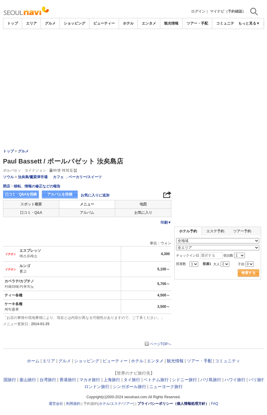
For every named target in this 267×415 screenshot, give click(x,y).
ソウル (8, 177)
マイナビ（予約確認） (228, 11)
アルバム (87, 212)
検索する (248, 273)
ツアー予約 (242, 231)
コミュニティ (227, 23)
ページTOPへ (160, 344)
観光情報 (171, 23)
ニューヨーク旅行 (166, 386)
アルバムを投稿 (59, 194)
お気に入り (143, 212)
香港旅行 (67, 379)
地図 (143, 204)
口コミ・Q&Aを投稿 (21, 194)
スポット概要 (31, 204)
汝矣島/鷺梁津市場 (33, 177)
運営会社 (56, 404)
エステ (116, 404)
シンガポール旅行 (129, 386)
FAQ (214, 404)
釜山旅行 (27, 379)
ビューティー (104, 23)
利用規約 (73, 404)
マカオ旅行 (89, 379)
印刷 (166, 222)
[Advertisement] (133, 45)
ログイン (198, 11)
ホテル (128, 23)
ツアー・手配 (197, 23)
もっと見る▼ (249, 23)
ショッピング (74, 23)
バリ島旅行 (210, 379)
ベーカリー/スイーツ (85, 177)
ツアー (128, 404)
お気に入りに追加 (95, 195)
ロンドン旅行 (96, 386)
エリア (31, 23)
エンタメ (149, 23)
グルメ (50, 23)
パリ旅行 (257, 379)
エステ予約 (215, 231)
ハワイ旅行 (235, 379)
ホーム (33, 360)
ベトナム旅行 (156, 379)
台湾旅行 (47, 379)
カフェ (58, 177)
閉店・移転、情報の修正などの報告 (31, 186)
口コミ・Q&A (31, 212)
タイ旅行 (131, 379)
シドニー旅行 (184, 379)
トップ (12, 23)
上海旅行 (111, 379)
